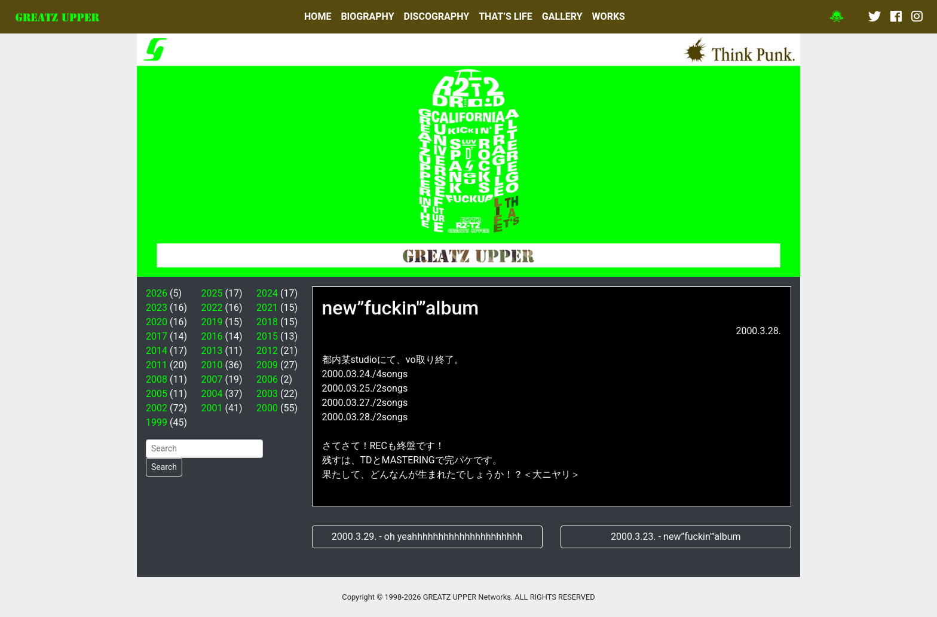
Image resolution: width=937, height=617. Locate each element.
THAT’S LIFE (505, 16)
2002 (156, 408)
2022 (212, 307)
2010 (212, 365)
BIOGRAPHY (367, 16)
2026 (156, 293)
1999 (156, 422)
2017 (156, 336)
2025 (212, 293)
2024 (267, 293)
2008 (156, 379)
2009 (267, 365)
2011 (156, 365)
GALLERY (562, 16)
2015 (267, 336)
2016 (212, 336)
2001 (212, 408)
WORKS (608, 16)
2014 (156, 350)
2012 (267, 350)
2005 (156, 393)
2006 (267, 379)
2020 (156, 322)
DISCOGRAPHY (437, 16)
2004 (212, 393)
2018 (267, 322)
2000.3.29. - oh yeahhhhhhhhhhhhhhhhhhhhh (427, 536)
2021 (267, 307)
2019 (212, 322)
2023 (156, 307)
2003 (267, 393)
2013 (212, 350)
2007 (212, 379)
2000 (267, 408)
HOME (317, 16)
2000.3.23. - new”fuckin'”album (676, 536)
